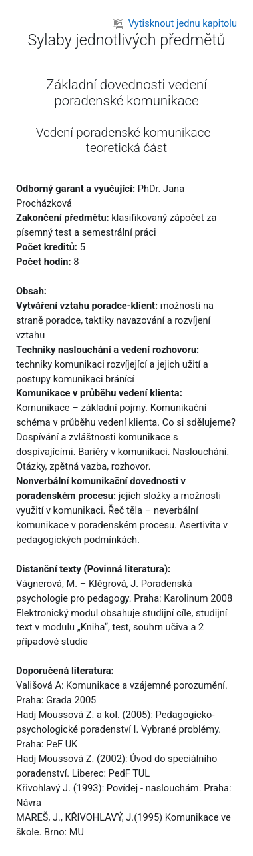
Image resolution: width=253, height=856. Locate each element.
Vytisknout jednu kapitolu (175, 23)
